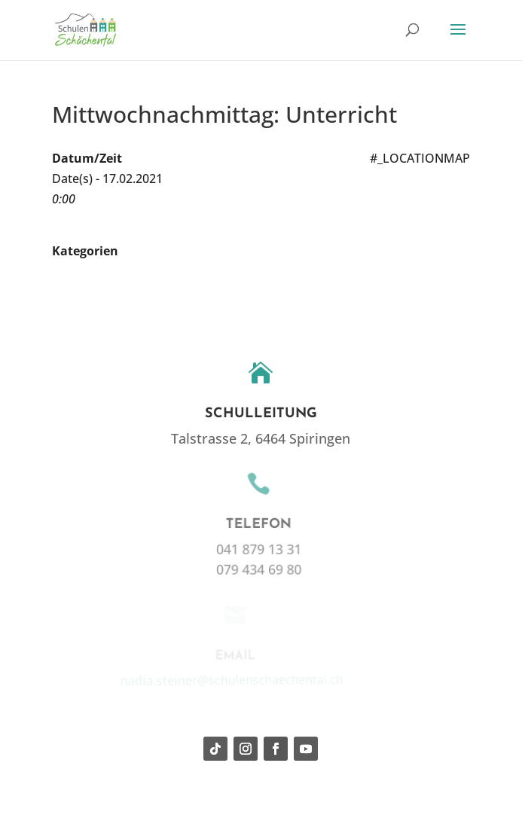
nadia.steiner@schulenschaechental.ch (228, 679)
